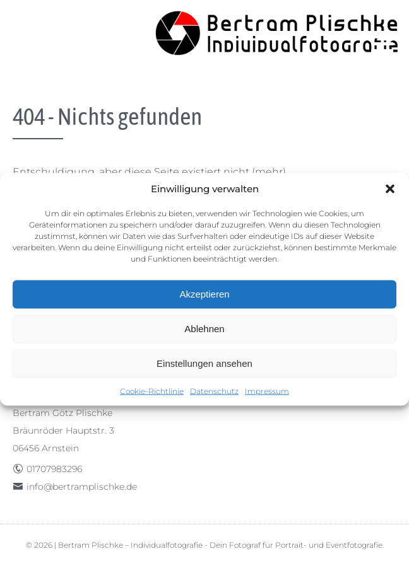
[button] (390, 188)
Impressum (267, 390)
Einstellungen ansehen (204, 363)
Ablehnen (204, 328)
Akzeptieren (204, 294)
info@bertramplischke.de (82, 486)
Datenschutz (214, 390)
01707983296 (54, 469)
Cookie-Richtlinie (152, 390)
